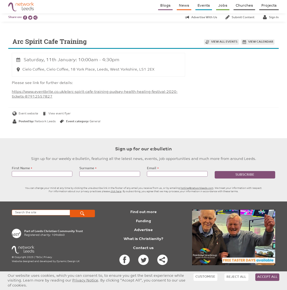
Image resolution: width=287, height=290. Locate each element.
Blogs (165, 6)
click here (115, 191)
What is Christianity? (143, 239)
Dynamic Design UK (68, 261)
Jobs (222, 6)
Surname (86, 168)
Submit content (239, 17)
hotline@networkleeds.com (196, 188)
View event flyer (56, 113)
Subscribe (244, 174)
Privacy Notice (85, 281)
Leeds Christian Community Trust (59, 231)
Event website (25, 113)
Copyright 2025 (24, 257)
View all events (224, 41)
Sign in (271, 17)
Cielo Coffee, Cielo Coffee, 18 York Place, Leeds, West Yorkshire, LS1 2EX (85, 70)
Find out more (143, 212)
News (184, 6)
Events (203, 6)
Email (151, 168)
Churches (244, 6)
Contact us (143, 248)
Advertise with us (201, 17)
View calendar (260, 41)
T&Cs (38, 257)
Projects (269, 6)
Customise (205, 276)
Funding (143, 221)
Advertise (143, 230)
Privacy (48, 257)
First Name (21, 168)
